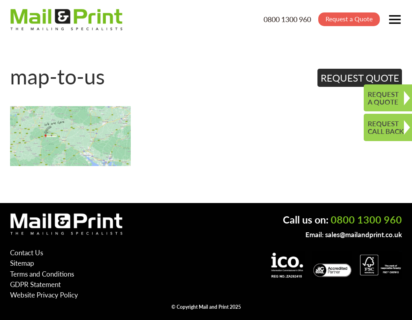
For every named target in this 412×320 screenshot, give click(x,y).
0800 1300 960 (287, 19)
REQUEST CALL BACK (386, 127)
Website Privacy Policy (44, 294)
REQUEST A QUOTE (383, 98)
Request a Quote (349, 18)
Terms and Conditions (42, 274)
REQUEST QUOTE (360, 77)
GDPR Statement (35, 284)
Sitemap (22, 263)
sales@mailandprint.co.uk (363, 234)
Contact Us (26, 252)
